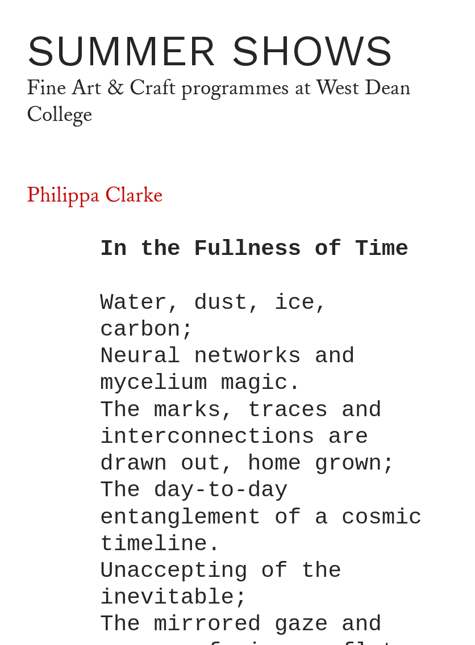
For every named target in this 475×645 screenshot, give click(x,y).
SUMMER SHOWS (210, 50)
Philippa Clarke (95, 195)
